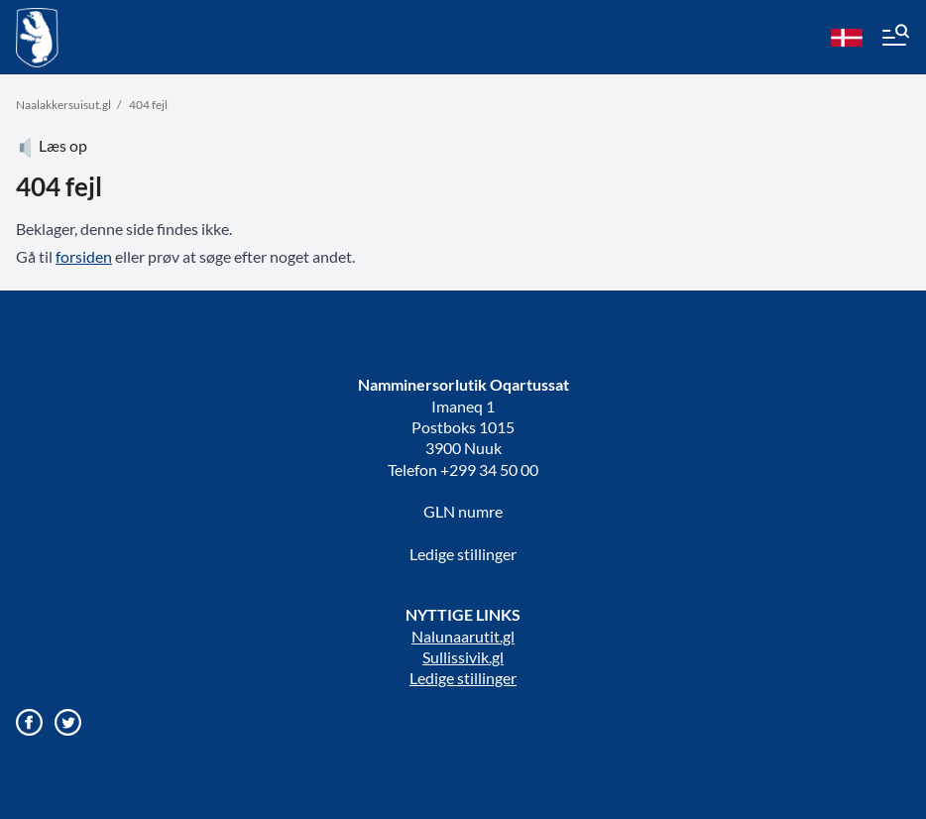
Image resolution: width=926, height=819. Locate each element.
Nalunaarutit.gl (463, 636)
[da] (847, 38)
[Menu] (894, 38)
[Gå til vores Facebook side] (29, 722)
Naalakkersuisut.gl (63, 104)
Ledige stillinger (463, 553)
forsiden (84, 256)
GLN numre (463, 511)
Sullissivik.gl (463, 656)
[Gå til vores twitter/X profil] (68, 722)
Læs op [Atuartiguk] (51, 145)
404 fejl (148, 104)
